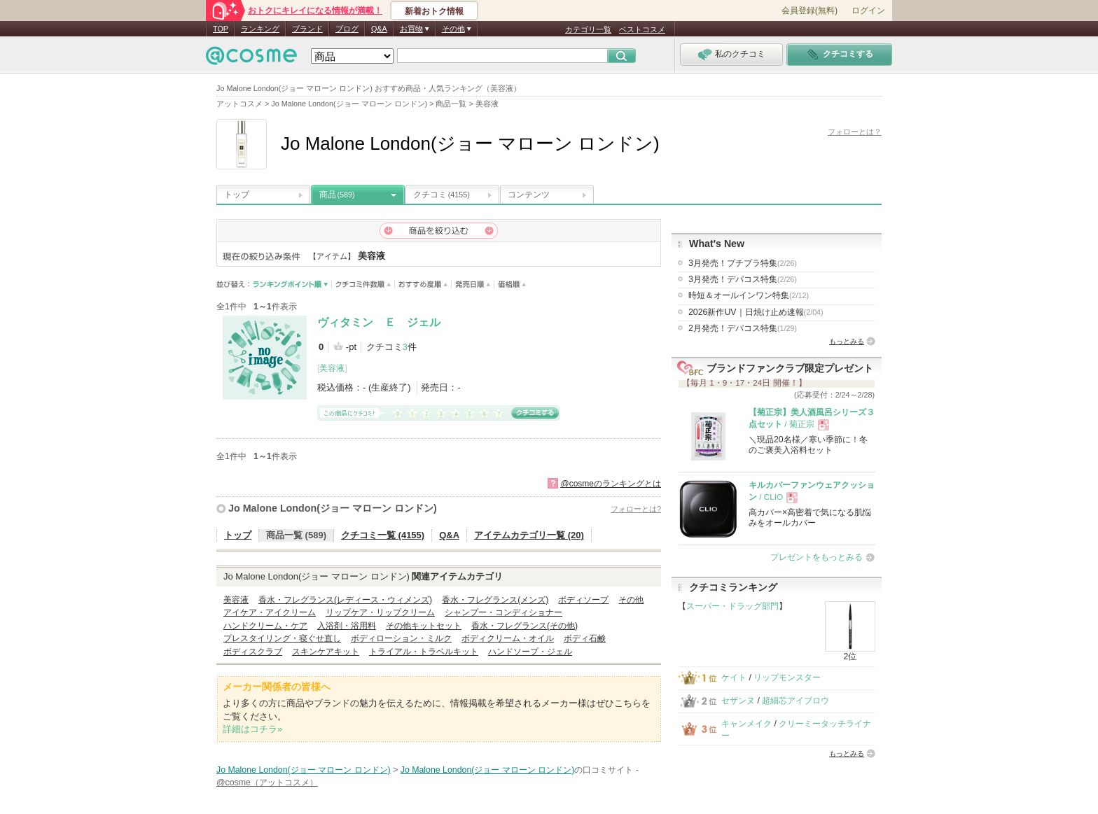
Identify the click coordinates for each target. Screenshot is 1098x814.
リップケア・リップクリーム (380, 612)
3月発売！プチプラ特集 (742, 263)
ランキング (260, 28)
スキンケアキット (325, 652)
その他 (631, 600)
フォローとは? (636, 509)
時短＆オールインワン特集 (748, 295)
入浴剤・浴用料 (346, 626)
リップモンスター (787, 677)
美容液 (332, 368)
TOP (220, 28)
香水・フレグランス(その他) (524, 626)
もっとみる (846, 341)
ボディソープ (583, 600)
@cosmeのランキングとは (610, 484)
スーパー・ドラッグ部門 (732, 606)
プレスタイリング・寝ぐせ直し (282, 638)
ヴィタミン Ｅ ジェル (378, 322)
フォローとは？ (855, 131)
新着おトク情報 (434, 11)
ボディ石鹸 (585, 638)
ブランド (307, 28)
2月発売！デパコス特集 (742, 328)
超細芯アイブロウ (795, 701)
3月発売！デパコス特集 (742, 279)
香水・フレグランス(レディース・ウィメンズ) (345, 600)
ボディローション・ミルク (401, 638)
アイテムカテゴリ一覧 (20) (529, 535)
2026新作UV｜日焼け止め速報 (756, 312)
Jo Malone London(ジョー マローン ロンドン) (332, 508)
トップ (236, 194)
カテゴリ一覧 (588, 29)
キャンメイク (746, 724)
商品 (337, 194)
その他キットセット (423, 626)
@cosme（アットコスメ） (267, 782)
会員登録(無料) (809, 10)
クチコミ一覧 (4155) (382, 535)
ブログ (347, 28)
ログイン (868, 10)
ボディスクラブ (252, 652)
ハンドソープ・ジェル (530, 652)
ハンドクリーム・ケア (265, 626)
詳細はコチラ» (252, 729)
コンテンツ (529, 194)
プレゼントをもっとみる (816, 557)
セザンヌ (738, 701)
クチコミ (441, 194)
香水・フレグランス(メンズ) (495, 600)
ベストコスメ (642, 29)
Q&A (379, 28)
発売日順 (473, 284)
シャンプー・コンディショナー (503, 612)
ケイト (733, 677)
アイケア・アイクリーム (269, 612)
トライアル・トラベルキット (423, 652)
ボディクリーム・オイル (507, 638)
